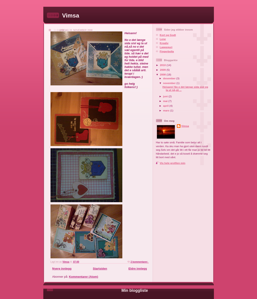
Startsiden (100, 268)
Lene (163, 39)
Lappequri (166, 47)
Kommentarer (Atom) (83, 276)
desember (169, 78)
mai (165, 101)
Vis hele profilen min (172, 163)
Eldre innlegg (137, 268)
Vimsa (70, 15)
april (166, 105)
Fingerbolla (167, 51)
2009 (163, 69)
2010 (163, 65)
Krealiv (164, 43)
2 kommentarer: (140, 262)
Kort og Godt (168, 34)
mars (166, 110)
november (169, 83)
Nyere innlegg (62, 268)
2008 (163, 74)
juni (166, 96)
